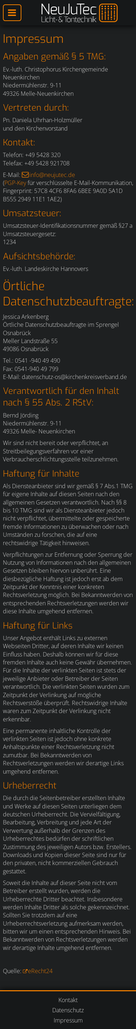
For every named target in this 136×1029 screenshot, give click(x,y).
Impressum (68, 1020)
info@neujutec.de (52, 175)
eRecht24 (40, 971)
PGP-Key (15, 183)
